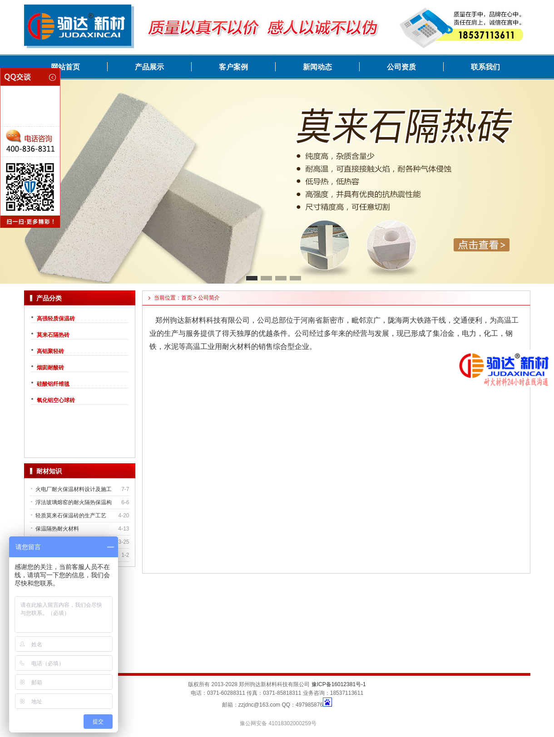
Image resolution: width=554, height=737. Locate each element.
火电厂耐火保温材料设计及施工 (73, 489)
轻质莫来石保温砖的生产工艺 (70, 515)
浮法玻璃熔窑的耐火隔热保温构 (73, 502)
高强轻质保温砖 (56, 318)
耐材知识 (49, 471)
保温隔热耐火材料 (57, 529)
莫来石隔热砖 (53, 335)
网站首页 (65, 67)
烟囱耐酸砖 (50, 367)
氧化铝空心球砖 (56, 400)
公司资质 (401, 67)
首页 (186, 298)
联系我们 (485, 67)
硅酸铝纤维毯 (53, 384)
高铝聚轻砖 (50, 351)
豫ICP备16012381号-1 (339, 684)
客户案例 (233, 67)
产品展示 (149, 67)
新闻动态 (317, 67)
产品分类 (49, 298)
